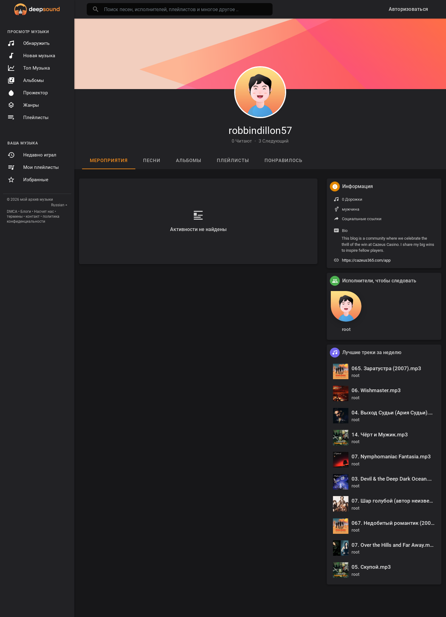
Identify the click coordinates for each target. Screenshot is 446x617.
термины (15, 216)
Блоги (25, 211)
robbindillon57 (260, 130)
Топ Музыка (28, 68)
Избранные (27, 179)
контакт (33, 216)
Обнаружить (28, 43)
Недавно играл (31, 155)
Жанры (23, 105)
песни (151, 160)
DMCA (12, 211)
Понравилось (283, 160)
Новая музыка (31, 55)
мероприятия (109, 160)
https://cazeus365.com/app (366, 260)
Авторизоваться (408, 9)
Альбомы (25, 80)
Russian (57, 205)
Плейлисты (28, 117)
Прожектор (27, 92)
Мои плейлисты (33, 167)
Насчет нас (44, 211)
